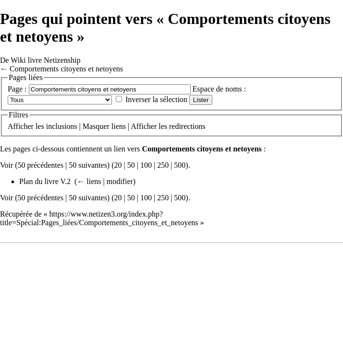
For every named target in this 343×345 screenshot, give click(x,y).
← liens (89, 181)
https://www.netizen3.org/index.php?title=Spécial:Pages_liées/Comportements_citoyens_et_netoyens (99, 218)
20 (118, 165)
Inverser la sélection (156, 99)
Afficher (21, 126)
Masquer (96, 126)
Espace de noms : (219, 89)
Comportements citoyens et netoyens (66, 69)
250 (163, 165)
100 (146, 165)
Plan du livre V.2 (45, 181)
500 (179, 165)
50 (131, 165)
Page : (17, 89)
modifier (120, 181)
